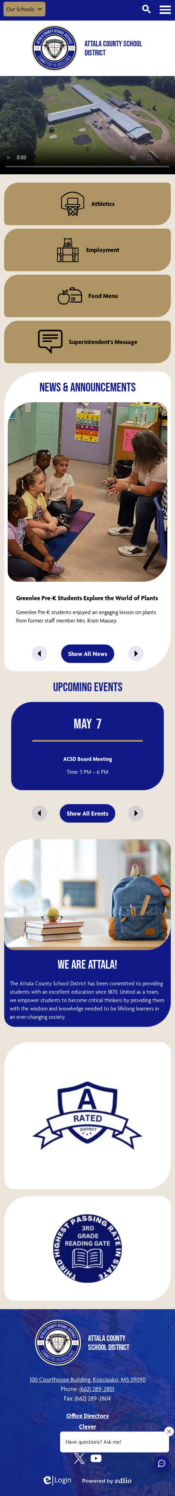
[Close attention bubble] (169, 1431)
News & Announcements (87, 387)
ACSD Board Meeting (87, 759)
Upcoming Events (87, 687)
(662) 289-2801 (96, 1388)
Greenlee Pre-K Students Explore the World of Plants (87, 598)
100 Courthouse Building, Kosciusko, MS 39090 (88, 1379)
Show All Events (87, 813)
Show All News (87, 653)
